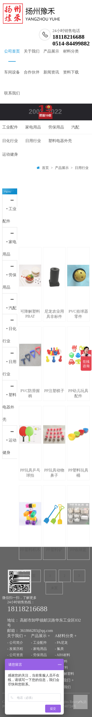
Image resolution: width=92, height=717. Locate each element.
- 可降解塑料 (64, 694)
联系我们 (12, 93)
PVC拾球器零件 (78, 438)
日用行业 (33, 141)
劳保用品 (56, 127)
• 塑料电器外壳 (9, 407)
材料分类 (71, 51)
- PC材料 (61, 688)
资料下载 (71, 72)
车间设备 (12, 72)
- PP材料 (61, 681)
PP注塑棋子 (54, 515)
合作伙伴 (31, 72)
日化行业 (10, 141)
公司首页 (12, 55)
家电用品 (33, 127)
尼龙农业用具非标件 (54, 438)
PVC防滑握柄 (30, 517)
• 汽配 (11, 308)
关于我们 (31, 51)
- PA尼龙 (61, 663)
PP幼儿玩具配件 (78, 517)
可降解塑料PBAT (30, 438)
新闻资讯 (51, 72)
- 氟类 (59, 669)
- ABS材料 (62, 675)
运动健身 (10, 154)
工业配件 (10, 127)
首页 (45, 168)
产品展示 (51, 51)
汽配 (75, 127)
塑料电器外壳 (60, 141)
